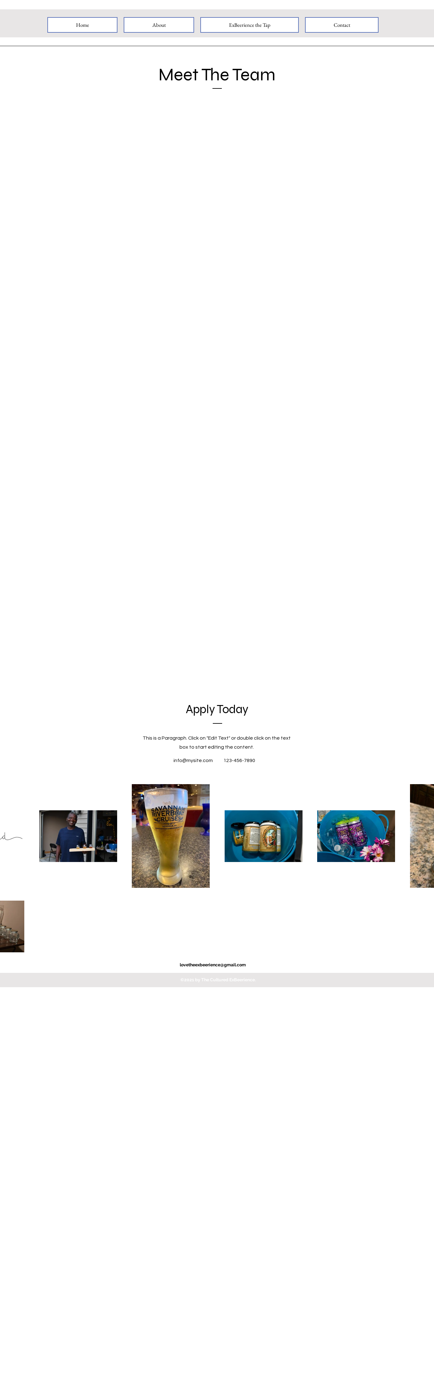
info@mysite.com (193, 760)
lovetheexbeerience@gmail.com (213, 964)
